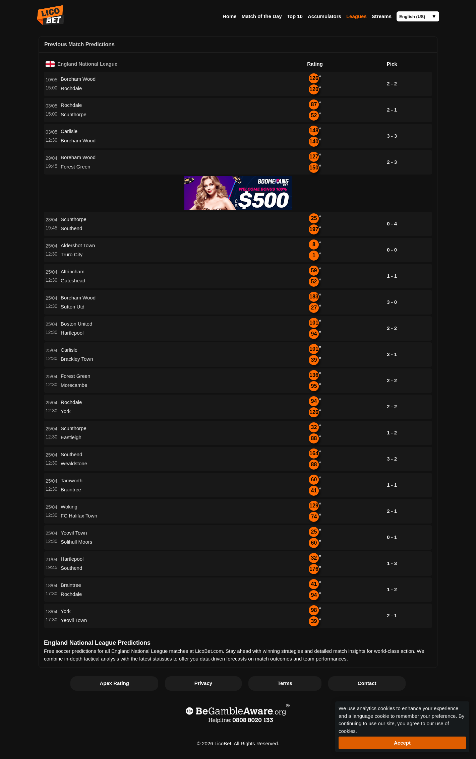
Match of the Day (262, 16)
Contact (367, 683)
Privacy (203, 683)
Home (230, 16)
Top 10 (295, 16)
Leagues (356, 16)
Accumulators (324, 16)
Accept (402, 743)
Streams (382, 16)
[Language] (418, 16)
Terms (285, 683)
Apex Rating (114, 683)
